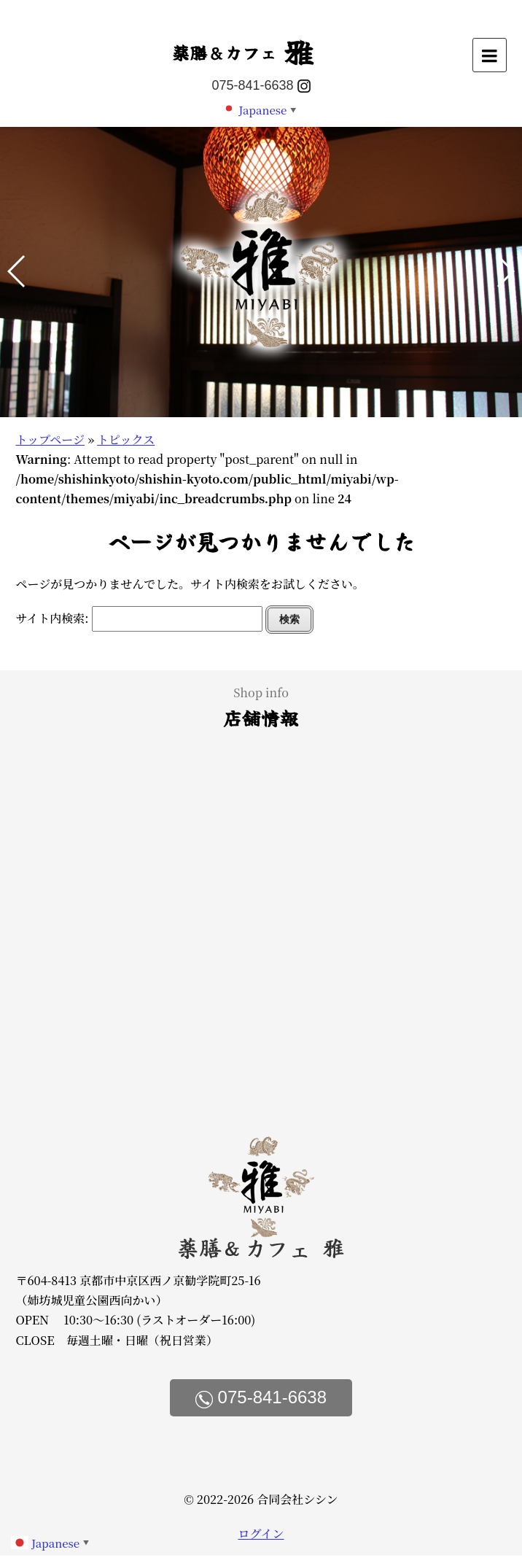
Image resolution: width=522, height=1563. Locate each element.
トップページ (50, 439)
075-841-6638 (252, 85)
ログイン (261, 1533)
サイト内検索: (51, 618)
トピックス (126, 439)
